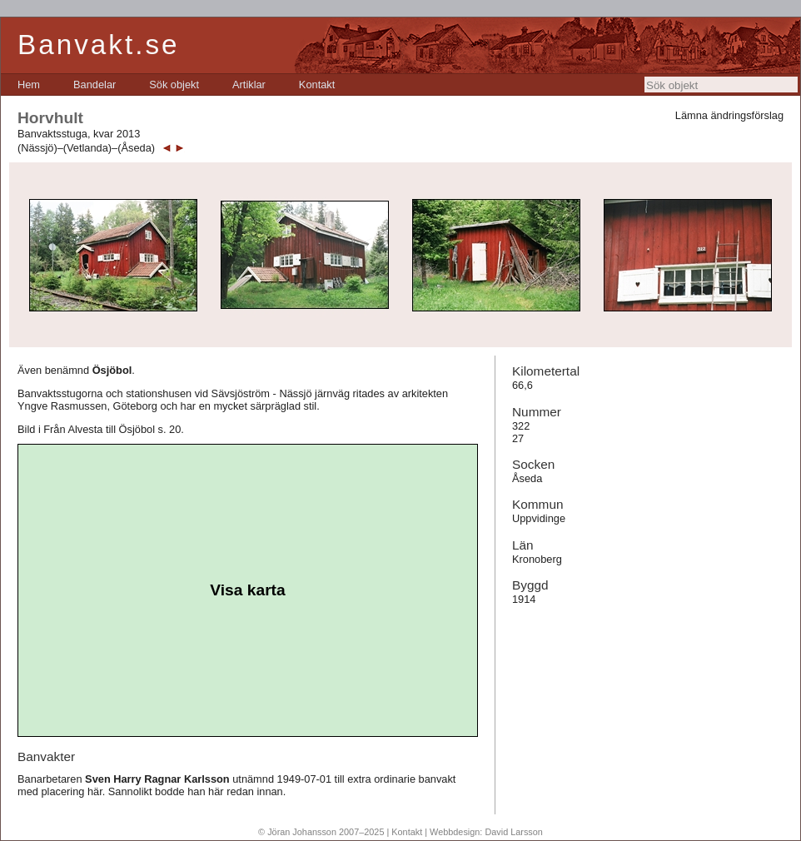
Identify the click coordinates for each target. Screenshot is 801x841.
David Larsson (514, 832)
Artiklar (249, 84)
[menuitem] (29, 84)
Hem (28, 84)
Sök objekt (174, 84)
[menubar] (176, 84)
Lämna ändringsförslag (729, 115)
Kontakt (317, 84)
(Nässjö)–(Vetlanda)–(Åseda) (86, 148)
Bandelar (94, 84)
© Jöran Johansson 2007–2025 (321, 832)
